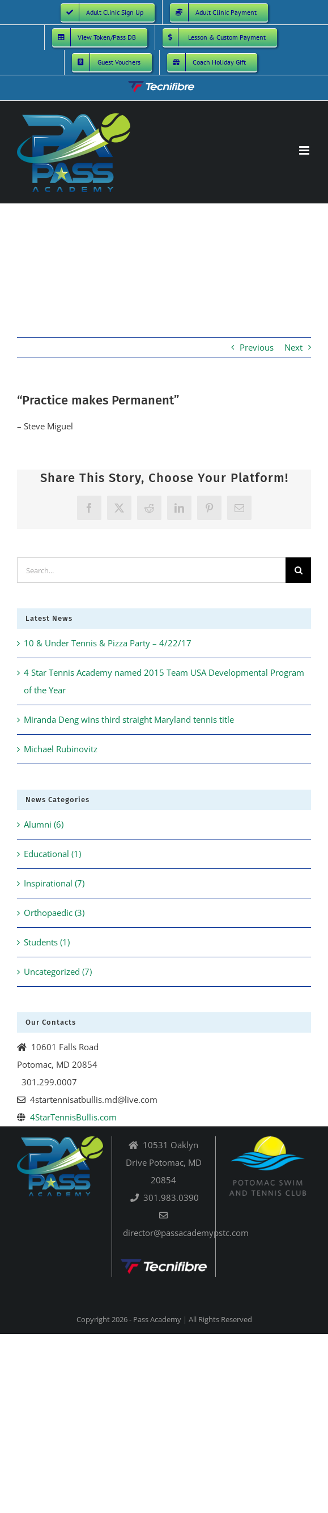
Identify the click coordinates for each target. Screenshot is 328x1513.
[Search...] (151, 570)
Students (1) (47, 942)
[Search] (298, 570)
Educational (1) (52, 853)
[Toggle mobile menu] (305, 150)
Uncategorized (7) (58, 971)
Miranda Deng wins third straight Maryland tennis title (129, 719)
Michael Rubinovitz (60, 749)
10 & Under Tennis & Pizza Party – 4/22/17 (107, 643)
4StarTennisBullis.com (73, 1117)
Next (293, 347)
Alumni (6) (43, 824)
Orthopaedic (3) (54, 912)
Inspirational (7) (54, 883)
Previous (257, 347)
